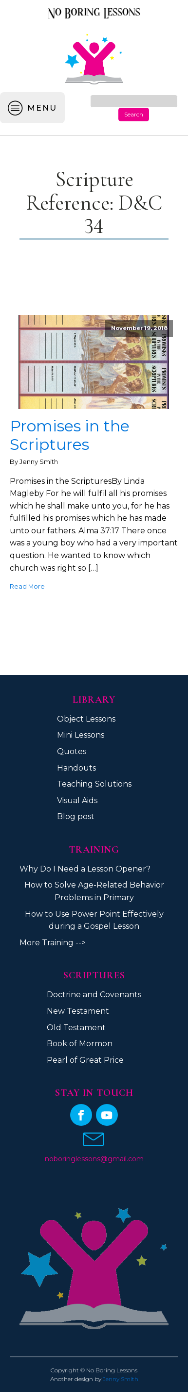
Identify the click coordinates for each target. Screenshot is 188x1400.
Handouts (76, 768)
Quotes (71, 751)
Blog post (75, 816)
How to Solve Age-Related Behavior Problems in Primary (94, 891)
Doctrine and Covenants (94, 994)
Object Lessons (86, 719)
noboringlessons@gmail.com (94, 1158)
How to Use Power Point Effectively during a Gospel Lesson (94, 920)
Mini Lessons (80, 735)
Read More (27, 586)
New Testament (78, 1011)
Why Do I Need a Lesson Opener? (84, 868)
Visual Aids (77, 800)
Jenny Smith (120, 1379)
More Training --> (52, 942)
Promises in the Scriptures (70, 435)
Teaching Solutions (94, 784)
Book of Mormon (80, 1043)
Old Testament (76, 1027)
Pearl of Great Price (85, 1060)
